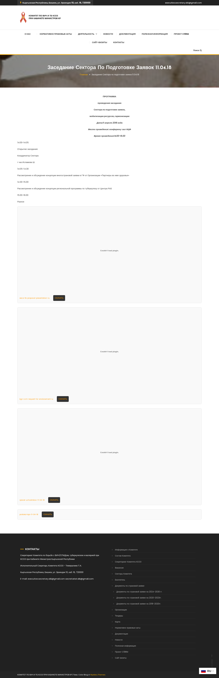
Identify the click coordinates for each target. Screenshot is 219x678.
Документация (127, 34)
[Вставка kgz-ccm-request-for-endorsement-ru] (109, 351)
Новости (108, 34)
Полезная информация (155, 34)
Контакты (118, 42)
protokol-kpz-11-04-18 (29, 514)
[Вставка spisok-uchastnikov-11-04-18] (109, 452)
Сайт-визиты (99, 42)
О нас (28, 34)
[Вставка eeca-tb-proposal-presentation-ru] (109, 250)
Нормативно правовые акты (56, 34)
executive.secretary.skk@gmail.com (183, 2)
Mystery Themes (98, 674)
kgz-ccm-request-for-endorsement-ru (36, 399)
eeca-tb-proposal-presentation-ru (35, 298)
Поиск (197, 50)
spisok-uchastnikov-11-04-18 (32, 500)
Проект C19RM (181, 34)
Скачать (59, 297)
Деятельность (86, 34)
